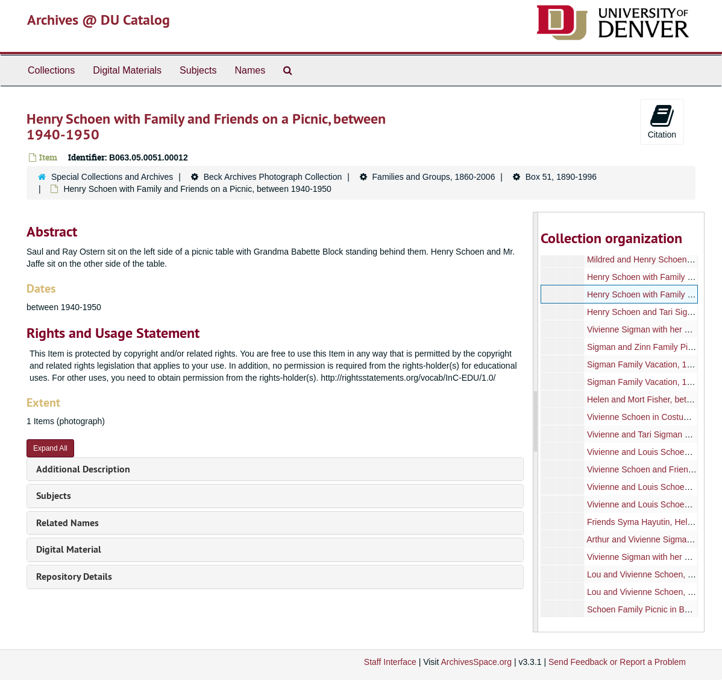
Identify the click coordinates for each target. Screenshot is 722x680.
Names (249, 70)
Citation (662, 121)
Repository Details (74, 576)
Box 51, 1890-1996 (561, 177)
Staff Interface (390, 662)
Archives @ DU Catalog (98, 19)
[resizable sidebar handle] (535, 422)
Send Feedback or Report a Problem (617, 662)
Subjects (198, 70)
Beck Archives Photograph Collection (273, 177)
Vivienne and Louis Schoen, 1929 (649, 504)
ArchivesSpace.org (476, 662)
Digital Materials (127, 70)
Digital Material (68, 549)
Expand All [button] (50, 448)
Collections (51, 70)
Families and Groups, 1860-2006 (433, 177)
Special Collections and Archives (112, 177)
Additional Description (83, 469)
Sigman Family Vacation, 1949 (644, 364)
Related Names (67, 522)
